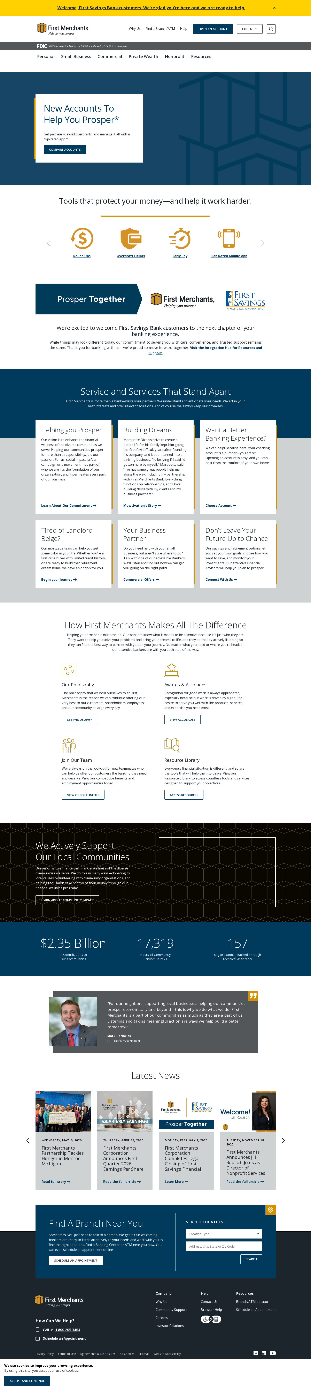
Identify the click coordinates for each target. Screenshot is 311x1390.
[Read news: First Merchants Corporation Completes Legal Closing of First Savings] (176, 1174)
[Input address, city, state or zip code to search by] (224, 1239)
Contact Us (209, 1294)
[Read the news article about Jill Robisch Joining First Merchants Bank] (245, 1174)
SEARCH (251, 1251)
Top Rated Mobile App (229, 248)
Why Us (135, 28)
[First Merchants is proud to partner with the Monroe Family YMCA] (56, 1174)
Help (183, 28)
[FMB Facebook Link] (256, 1346)
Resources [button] (201, 56)
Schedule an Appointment (64, 1330)
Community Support (171, 1302)
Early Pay (180, 248)
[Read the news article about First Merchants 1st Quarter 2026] (122, 1174)
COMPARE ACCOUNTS (65, 142)
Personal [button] (46, 56)
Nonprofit (175, 56)
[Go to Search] (271, 28)
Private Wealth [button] (143, 56)
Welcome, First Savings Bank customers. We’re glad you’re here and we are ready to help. (151, 7)
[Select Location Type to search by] (224, 1226)
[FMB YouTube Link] (273, 1346)
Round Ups (82, 248)
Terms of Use (67, 1346)
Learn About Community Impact (67, 892)
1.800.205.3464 (67, 1322)
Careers (162, 1310)
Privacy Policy (45, 1346)
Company (163, 1285)
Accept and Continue (27, 1381)
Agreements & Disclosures (98, 1346)
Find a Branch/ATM (160, 28)
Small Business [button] (76, 56)
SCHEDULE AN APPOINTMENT (75, 1253)
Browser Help (211, 1302)
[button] (68, 497)
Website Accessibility (167, 1346)
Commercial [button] (110, 56)
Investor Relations (170, 1318)
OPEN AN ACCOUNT (213, 29)
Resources (245, 1285)
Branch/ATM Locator (252, 1294)
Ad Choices (127, 1346)
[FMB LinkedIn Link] (264, 1346)
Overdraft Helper (131, 248)
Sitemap (144, 1346)
